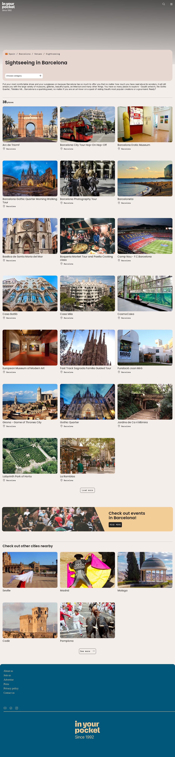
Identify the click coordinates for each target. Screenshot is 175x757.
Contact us (9, 692)
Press (6, 684)
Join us (7, 675)
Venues (38, 54)
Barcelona (25, 54)
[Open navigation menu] (171, 4)
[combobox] (24, 75)
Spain (12, 54)
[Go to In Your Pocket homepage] (8, 7)
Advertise (9, 679)
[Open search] (164, 4)
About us (8, 671)
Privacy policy (11, 688)
